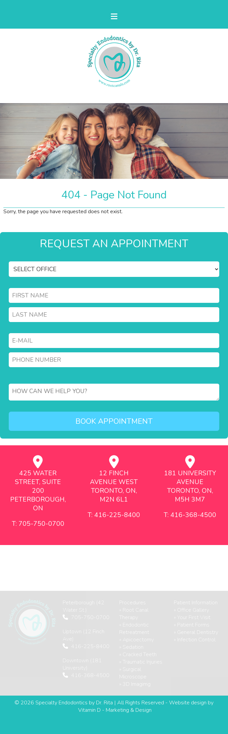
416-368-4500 (90, 675)
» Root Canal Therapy (134, 613)
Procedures (132, 602)
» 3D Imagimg (135, 684)
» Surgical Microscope (132, 673)
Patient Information (196, 602)
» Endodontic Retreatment (134, 628)
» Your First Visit (192, 617)
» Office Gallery (191, 610)
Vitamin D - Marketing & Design (115, 710)
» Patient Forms (191, 625)
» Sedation (131, 647)
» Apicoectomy (136, 639)
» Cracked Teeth (138, 654)
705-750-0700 (90, 617)
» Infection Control (195, 639)
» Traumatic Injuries (140, 662)
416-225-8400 (90, 646)
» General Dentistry (196, 632)
